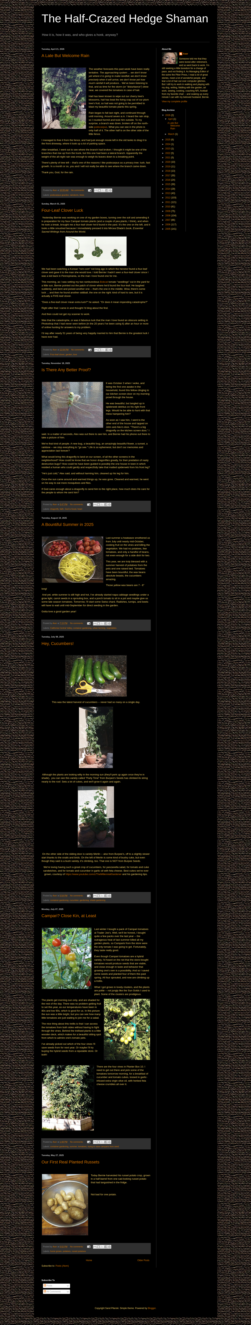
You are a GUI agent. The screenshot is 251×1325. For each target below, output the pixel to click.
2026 (168, 115)
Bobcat (104, 281)
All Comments (52, 1291)
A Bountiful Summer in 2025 (68, 524)
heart (79, 509)
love (75, 354)
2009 (168, 211)
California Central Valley (61, 628)
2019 (168, 166)
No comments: (78, 190)
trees (82, 195)
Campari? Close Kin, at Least (69, 915)
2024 (168, 144)
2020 (168, 162)
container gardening (82, 628)
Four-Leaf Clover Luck (62, 210)
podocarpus (100, 127)
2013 (168, 193)
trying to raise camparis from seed (103, 1146)
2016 (168, 180)
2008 (168, 215)
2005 (168, 229)
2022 (168, 153)
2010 (168, 206)
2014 (168, 189)
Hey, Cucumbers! (58, 643)
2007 (168, 220)
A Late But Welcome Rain (65, 55)
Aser (185, 53)
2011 (168, 202)
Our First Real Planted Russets (70, 1162)
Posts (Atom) (62, 1266)
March (171, 134)
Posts (48, 1285)
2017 (168, 175)
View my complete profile (174, 101)
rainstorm (74, 195)
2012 (168, 197)
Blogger (152, 1308)
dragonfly (54, 509)
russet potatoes (79, 1251)
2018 (168, 171)
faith (62, 509)
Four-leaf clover (57, 354)
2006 (168, 224)
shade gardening (97, 900)
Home (89, 1260)
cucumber (74, 900)
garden (69, 354)
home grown (55, 1251)
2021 (168, 157)
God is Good (70, 509)
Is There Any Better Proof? (66, 369)
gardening (84, 900)
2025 (168, 139)
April (170, 119)
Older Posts (143, 1260)
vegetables (111, 628)
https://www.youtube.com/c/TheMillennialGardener (93, 874)
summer (73, 1146)
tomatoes (82, 1146)
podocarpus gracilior (59, 195)
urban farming (99, 628)
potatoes (67, 1251)
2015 (168, 184)
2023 (168, 148)
